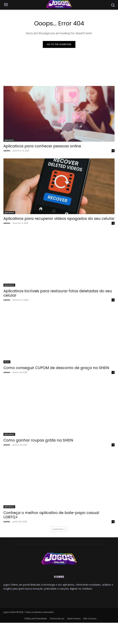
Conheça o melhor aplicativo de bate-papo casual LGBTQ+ (51, 515)
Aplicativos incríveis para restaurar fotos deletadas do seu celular (57, 293)
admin (6, 150)
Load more (59, 529)
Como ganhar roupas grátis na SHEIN (38, 440)
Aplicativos (9, 140)
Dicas (6, 362)
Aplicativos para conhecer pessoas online (42, 146)
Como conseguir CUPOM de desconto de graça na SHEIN (56, 367)
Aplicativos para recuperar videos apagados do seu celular (59, 218)
